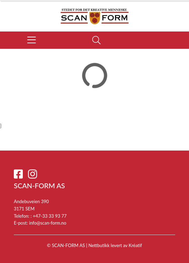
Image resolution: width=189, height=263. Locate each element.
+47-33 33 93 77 (50, 216)
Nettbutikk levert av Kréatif (115, 245)
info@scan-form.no (47, 223)
